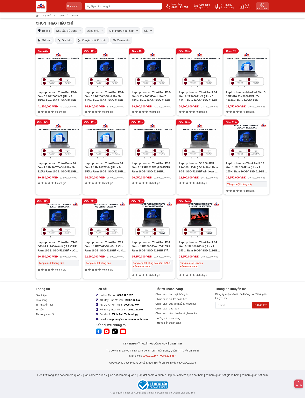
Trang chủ (43, 15)
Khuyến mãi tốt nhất (92, 40)
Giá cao (44, 40)
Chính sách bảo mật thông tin (171, 294)
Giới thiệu (41, 295)
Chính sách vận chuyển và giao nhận (176, 313)
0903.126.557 (135, 309)
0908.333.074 (131, 304)
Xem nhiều (121, 40)
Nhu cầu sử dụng (68, 30)
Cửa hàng (41, 300)
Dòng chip (95, 30)
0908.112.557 (132, 300)
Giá (148, 30)
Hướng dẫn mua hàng (167, 318)
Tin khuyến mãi (44, 304)
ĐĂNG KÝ (260, 305)
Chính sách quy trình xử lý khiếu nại (175, 303)
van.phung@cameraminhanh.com (127, 319)
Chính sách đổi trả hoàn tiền (171, 299)
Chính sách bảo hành (167, 308)
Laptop (61, 15)
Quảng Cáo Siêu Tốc (184, 392)
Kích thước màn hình (123, 30)
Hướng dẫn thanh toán (168, 322)
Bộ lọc (44, 30)
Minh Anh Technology (125, 314)
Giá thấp (65, 40)
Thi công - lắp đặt (45, 314)
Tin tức (40, 309)
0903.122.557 (125, 295)
